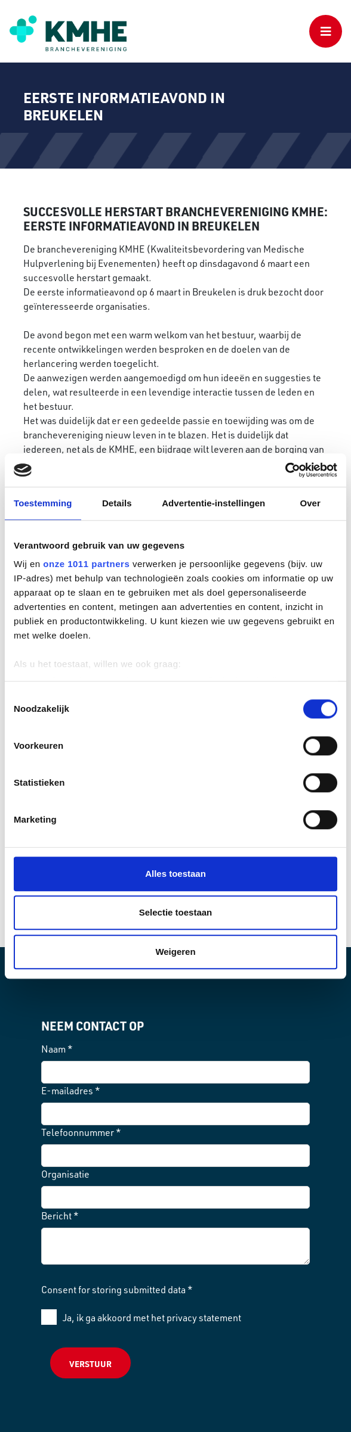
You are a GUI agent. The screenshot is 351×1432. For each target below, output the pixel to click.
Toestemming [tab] (43, 503)
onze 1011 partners (86, 564)
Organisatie (65, 1174)
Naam (57, 1049)
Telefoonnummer (81, 1132)
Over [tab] (310, 503)
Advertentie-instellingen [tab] (213, 503)
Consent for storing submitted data (117, 1290)
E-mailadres (70, 1091)
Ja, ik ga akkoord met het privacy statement (152, 1318)
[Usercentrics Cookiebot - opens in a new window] (285, 470)
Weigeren (175, 952)
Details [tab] (117, 503)
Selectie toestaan (176, 912)
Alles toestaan (175, 873)
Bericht (60, 1216)
